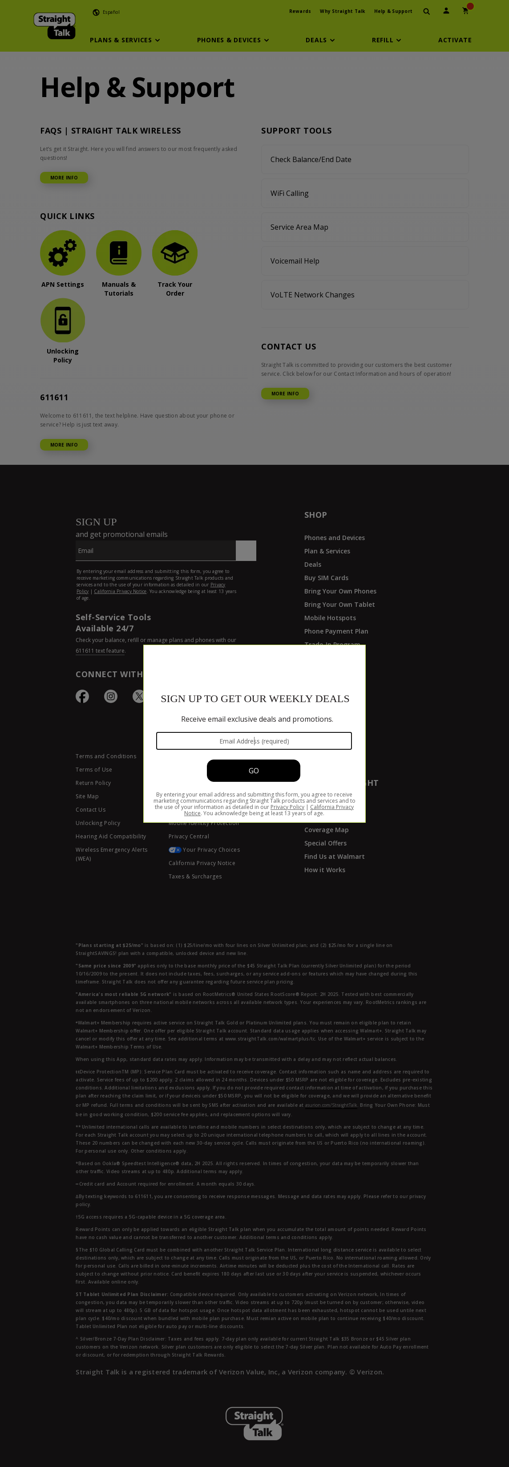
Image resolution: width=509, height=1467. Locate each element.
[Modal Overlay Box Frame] (254, 733)
